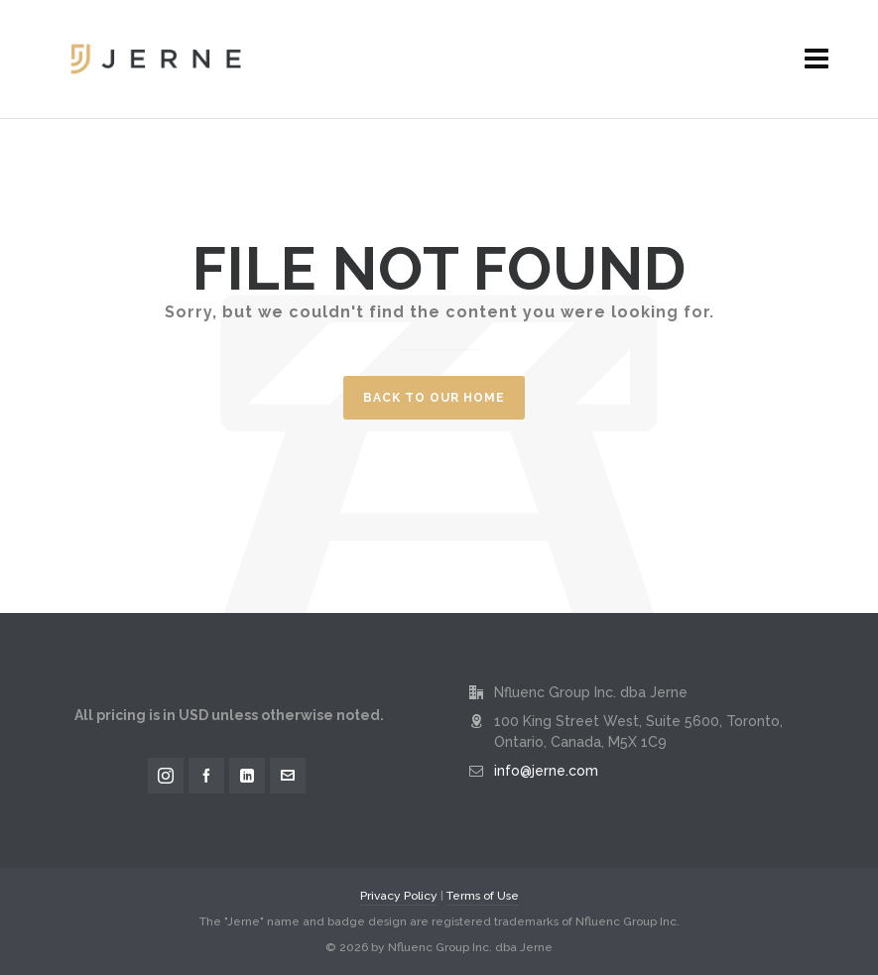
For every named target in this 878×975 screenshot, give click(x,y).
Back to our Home (434, 398)
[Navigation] (816, 59)
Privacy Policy (399, 896)
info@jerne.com (546, 771)
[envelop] (288, 775)
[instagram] (166, 775)
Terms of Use (482, 896)
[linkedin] (247, 775)
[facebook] (206, 775)
